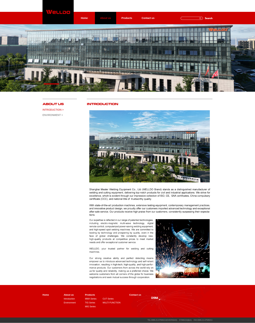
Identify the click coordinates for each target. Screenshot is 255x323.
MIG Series (90, 306)
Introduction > (53, 109)
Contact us (148, 18)
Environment (70, 302)
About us (105, 18)
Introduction (69, 299)
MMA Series (91, 299)
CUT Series (108, 299)
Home (84, 18)
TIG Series (90, 302)
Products (126, 18)
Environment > (52, 115)
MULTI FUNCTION (111, 302)
